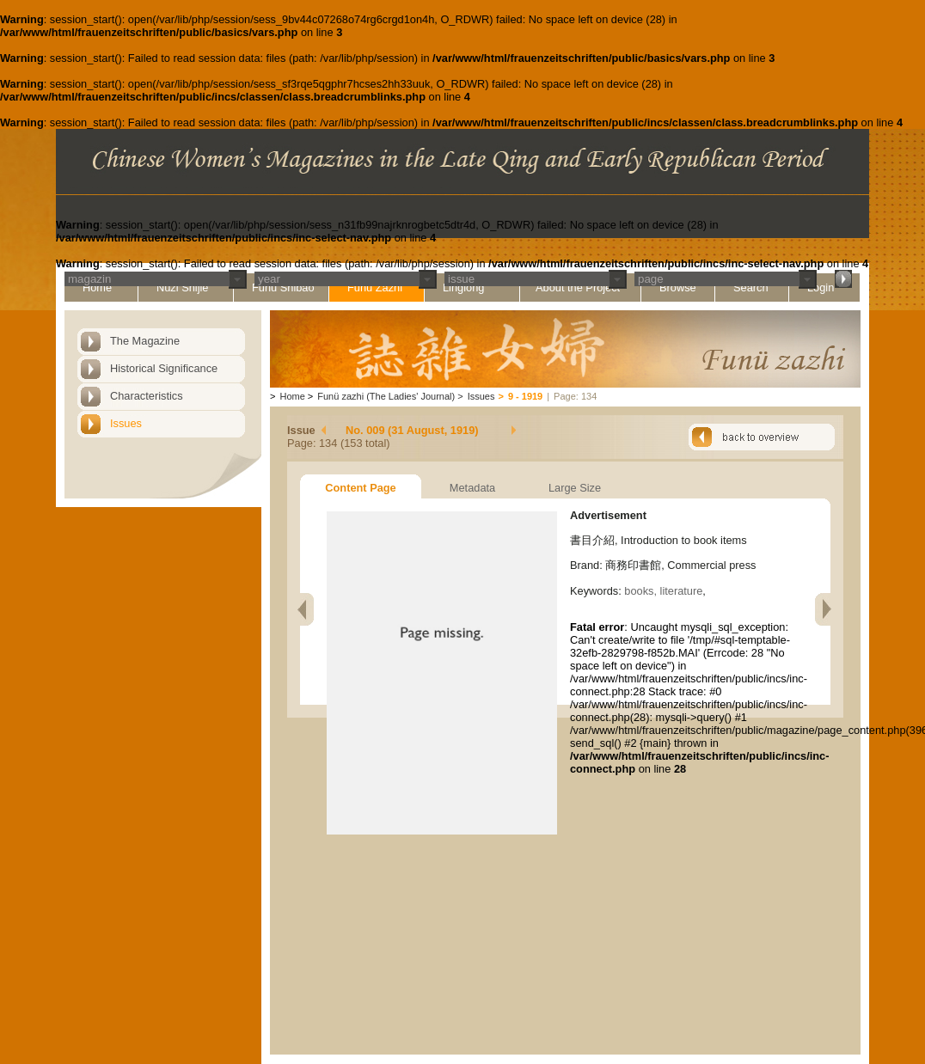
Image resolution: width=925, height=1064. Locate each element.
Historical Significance (163, 368)
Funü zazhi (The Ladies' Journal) (386, 396)
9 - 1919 (525, 396)
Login (820, 287)
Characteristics (146, 395)
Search (751, 287)
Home (97, 287)
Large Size (574, 487)
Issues (126, 423)
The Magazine (145, 340)
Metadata (472, 487)
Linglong (463, 287)
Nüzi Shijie (182, 287)
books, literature (663, 590)
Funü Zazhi (374, 287)
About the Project (578, 287)
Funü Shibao (283, 287)
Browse (677, 287)
